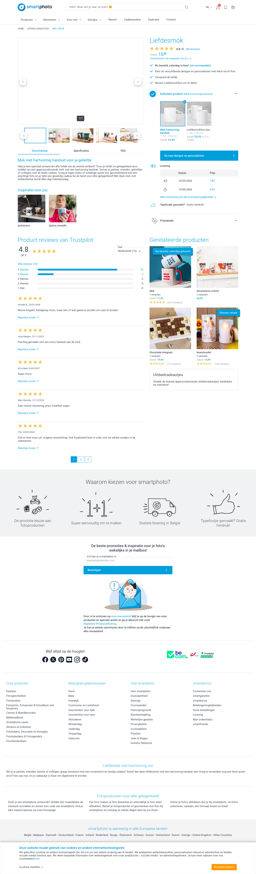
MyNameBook (14, 717)
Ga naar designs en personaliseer (184, 155)
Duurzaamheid (139, 695)
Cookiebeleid (138, 729)
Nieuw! (112, 19)
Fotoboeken (13, 700)
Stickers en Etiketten (18, 727)
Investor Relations (141, 743)
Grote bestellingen (204, 710)
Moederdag (75, 724)
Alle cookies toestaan (224, 867)
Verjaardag (74, 733)
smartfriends (200, 724)
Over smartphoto (141, 691)
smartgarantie (201, 695)
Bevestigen (94, 570)
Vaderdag (74, 729)
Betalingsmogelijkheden (207, 705)
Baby (71, 695)
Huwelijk (73, 700)
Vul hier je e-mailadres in (101, 556)
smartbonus (200, 700)
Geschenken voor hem (81, 714)
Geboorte (73, 738)
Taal (119, 247)
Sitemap (135, 700)
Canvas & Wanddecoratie (21, 712)
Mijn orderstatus (202, 719)
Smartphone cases (17, 722)
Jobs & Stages (139, 738)
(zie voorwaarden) (200, 65)
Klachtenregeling (140, 714)
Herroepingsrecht (141, 710)
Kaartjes (11, 691)
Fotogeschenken (16, 695)
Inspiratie (153, 19)
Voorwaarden (138, 705)
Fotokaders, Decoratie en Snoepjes (27, 731)
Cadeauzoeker (132, 19)
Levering (198, 714)
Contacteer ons (202, 691)
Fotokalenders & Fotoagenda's (24, 736)
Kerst (71, 691)
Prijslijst (135, 733)
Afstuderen (74, 719)
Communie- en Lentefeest (83, 705)
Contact (171, 19)
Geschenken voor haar (81, 710)
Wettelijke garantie (142, 719)
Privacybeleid (138, 724)
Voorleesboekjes (16, 741)
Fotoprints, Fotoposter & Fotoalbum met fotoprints (30, 707)
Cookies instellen (31, 867)
